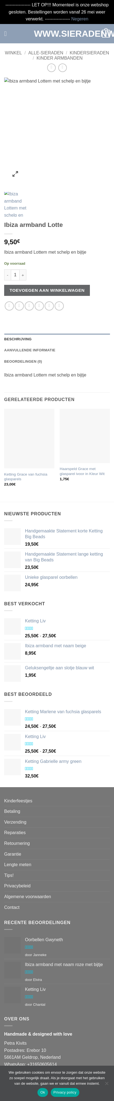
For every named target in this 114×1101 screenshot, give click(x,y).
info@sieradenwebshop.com (43, 1045)
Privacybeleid (17, 860)
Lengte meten (17, 838)
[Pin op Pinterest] (49, 280)
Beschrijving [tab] (18, 313)
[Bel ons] (49, 1059)
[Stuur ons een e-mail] (39, 1059)
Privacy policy (65, 1092)
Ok (42, 1092)
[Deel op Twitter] (29, 280)
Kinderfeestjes (18, 774)
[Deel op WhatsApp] (9, 280)
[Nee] (106, 1085)
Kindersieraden (89, 53)
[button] (7, 33)
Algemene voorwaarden (27, 870)
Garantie (12, 828)
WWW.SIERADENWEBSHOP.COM (57, 33)
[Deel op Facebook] (19, 280)
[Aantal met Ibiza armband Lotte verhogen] (23, 248)
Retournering (17, 817)
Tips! (9, 849)
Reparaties (15, 806)
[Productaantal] (15, 248)
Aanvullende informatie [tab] (29, 324)
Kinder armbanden (60, 58)
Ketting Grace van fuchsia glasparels (25, 450)
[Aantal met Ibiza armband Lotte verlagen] (7, 248)
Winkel (13, 53)
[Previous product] (62, 67)
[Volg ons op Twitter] (29, 1059)
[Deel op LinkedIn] (59, 280)
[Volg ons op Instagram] (19, 1059)
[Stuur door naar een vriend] (39, 280)
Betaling (12, 785)
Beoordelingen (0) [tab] (23, 335)
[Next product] (51, 67)
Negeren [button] (79, 19)
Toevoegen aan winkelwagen (47, 264)
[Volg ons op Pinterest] (59, 1059)
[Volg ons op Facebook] (9, 1059)
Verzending (15, 796)
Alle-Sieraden (45, 53)
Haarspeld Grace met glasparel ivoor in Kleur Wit (82, 445)
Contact (11, 881)
